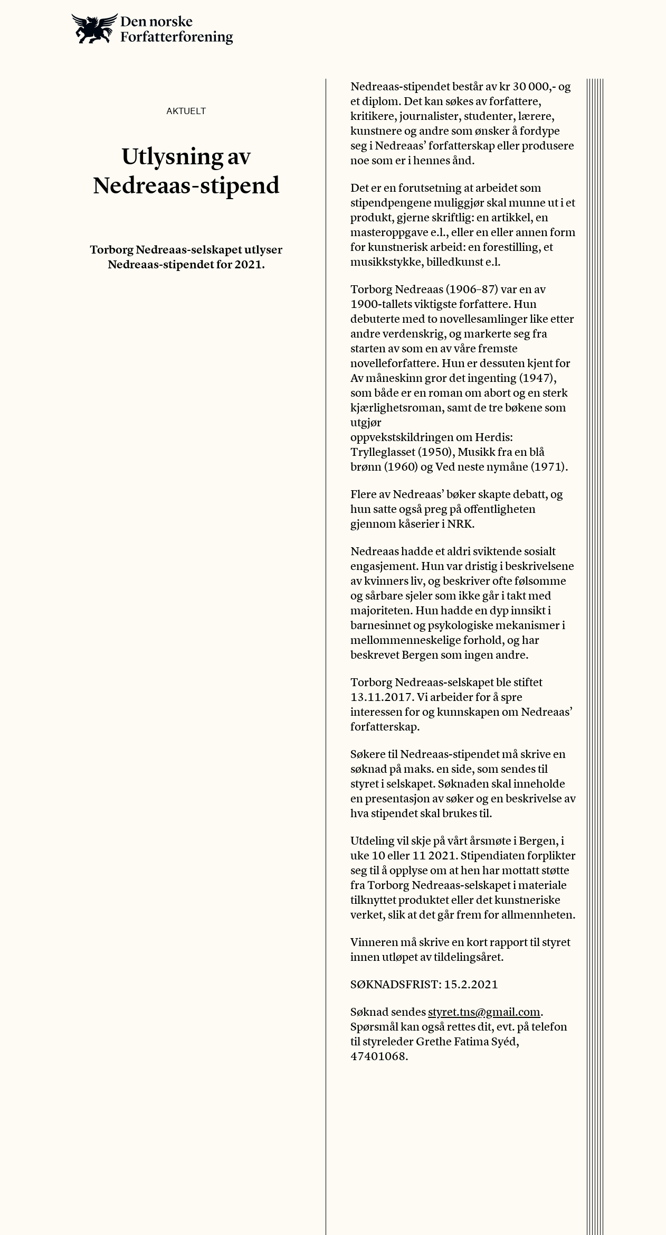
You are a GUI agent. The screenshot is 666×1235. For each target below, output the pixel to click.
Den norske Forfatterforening (152, 29)
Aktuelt (186, 110)
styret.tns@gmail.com (484, 1011)
